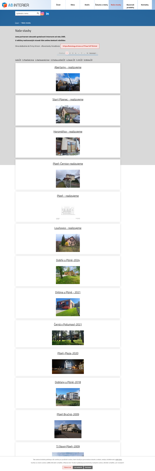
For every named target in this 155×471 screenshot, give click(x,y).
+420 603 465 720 (121, 419)
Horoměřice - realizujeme (119, 67)
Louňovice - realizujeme (119, 99)
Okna (73, 4)
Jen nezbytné (78, 467)
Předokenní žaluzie (60, 419)
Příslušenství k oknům (23, 430)
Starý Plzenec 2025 (119, 260)
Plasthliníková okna (22, 422)
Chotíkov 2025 (36, 228)
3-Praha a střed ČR (58, 60)
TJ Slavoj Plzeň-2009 (36, 196)
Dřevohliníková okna (23, 425)
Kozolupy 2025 (119, 228)
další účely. (119, 459)
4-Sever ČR (70, 60)
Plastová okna (20, 419)
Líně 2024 (36, 292)
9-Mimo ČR (88, 60)
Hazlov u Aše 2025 (36, 260)
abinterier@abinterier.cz (123, 423)
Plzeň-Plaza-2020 (36, 163)
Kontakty (144, 4)
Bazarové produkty (130, 6)
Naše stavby (116, 4)
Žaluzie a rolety (101, 4)
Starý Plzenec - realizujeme (77, 67)
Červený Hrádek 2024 (119, 292)
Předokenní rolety (59, 422)
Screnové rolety (59, 425)
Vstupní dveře (39, 419)
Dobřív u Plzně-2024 (36, 131)
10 (87, 53)
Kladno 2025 (119, 196)
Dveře (87, 4)
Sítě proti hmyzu (59, 427)
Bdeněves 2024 (77, 292)
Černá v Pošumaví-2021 (119, 131)
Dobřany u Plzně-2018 (77, 163)
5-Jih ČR (79, 60)
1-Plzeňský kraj (28, 60)
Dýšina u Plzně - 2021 (77, 131)
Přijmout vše (65, 467)
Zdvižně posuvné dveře (42, 422)
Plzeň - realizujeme (77, 99)
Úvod (58, 4)
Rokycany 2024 (36, 356)
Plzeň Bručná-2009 (119, 163)
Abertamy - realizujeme (36, 67)
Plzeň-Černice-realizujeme (36, 99)
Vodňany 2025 (77, 228)
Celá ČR (18, 60)
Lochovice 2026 (77, 196)
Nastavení (90, 467)
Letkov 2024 (119, 324)
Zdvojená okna (20, 427)
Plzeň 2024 (36, 324)
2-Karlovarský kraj (42, 60)
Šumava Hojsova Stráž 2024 (77, 324)
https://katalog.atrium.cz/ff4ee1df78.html (80, 46)
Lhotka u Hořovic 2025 (77, 260)
